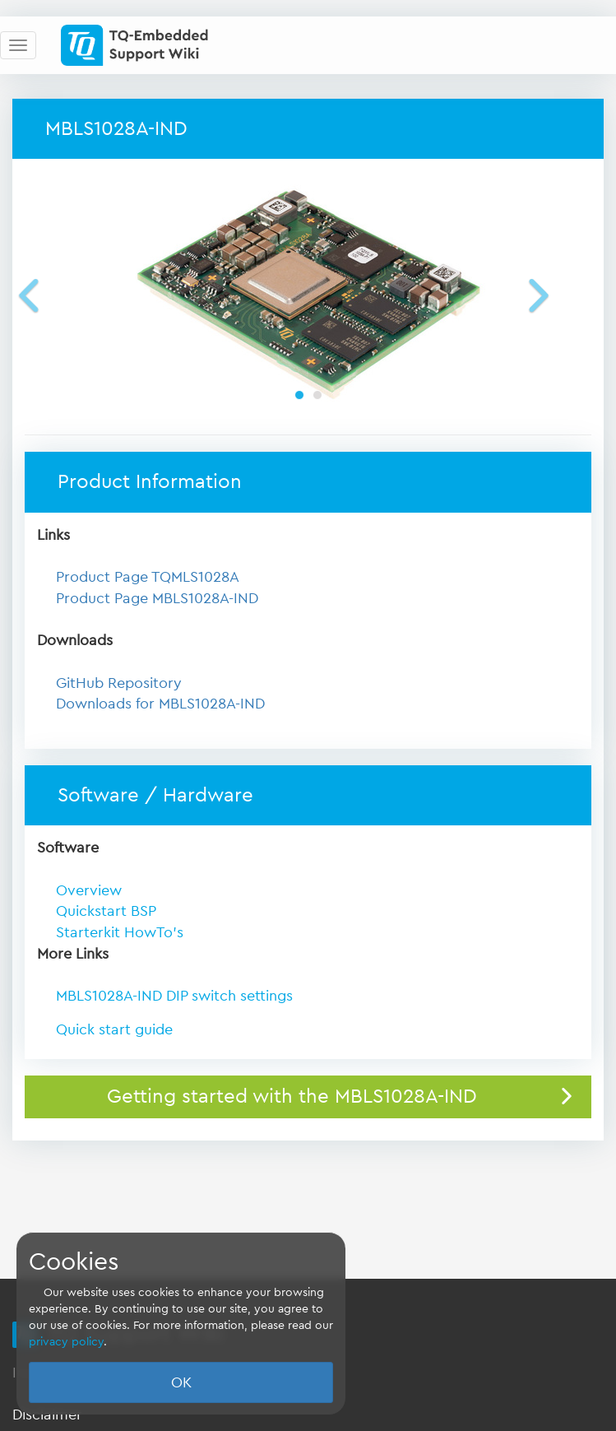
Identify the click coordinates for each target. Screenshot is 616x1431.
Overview (89, 890)
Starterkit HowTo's (119, 932)
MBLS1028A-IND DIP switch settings (174, 995)
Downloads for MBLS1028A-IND (160, 703)
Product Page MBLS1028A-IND (157, 598)
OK (181, 1382)
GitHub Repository (119, 683)
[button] (53, 294)
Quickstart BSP (106, 911)
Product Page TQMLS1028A (147, 576)
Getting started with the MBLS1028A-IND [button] (292, 1097)
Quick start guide (114, 1029)
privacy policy (66, 1342)
